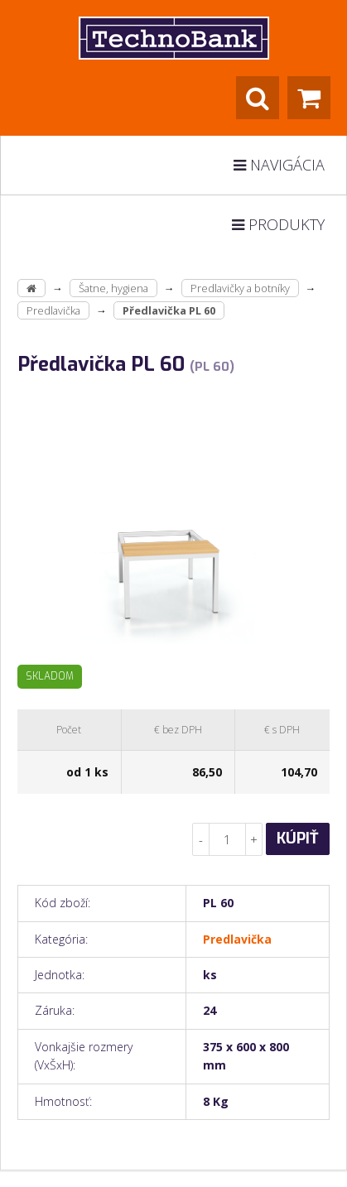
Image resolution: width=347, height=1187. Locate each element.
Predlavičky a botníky (240, 288)
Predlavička (53, 310)
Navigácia (279, 165)
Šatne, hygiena (113, 288)
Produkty (278, 224)
